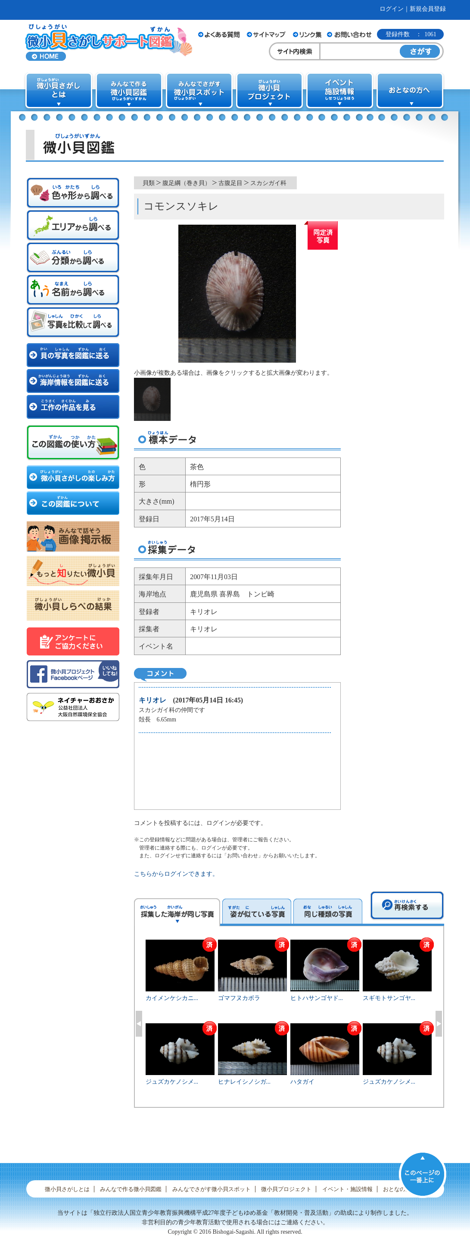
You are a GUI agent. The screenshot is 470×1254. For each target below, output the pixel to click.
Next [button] (439, 1023)
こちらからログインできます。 (176, 874)
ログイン (392, 9)
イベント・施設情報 (347, 1189)
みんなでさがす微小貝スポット (211, 1189)
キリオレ (152, 700)
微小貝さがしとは (67, 1189)
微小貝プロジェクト (286, 1189)
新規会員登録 (428, 9)
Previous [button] (139, 1023)
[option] (288, 1022)
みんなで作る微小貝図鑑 (131, 1189)
